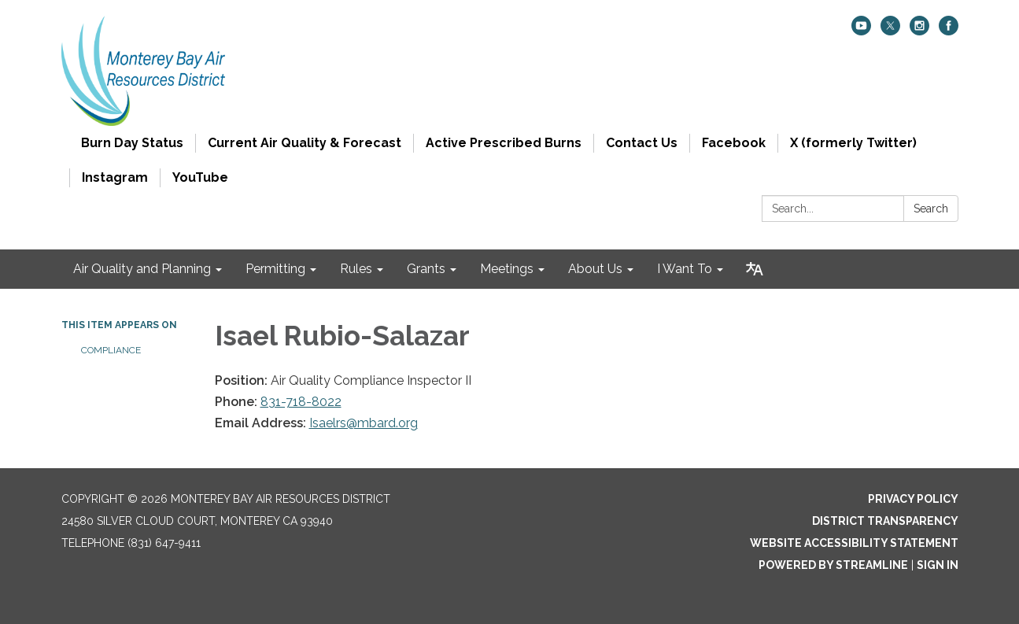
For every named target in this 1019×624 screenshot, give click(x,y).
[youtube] (861, 31)
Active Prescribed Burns (503, 142)
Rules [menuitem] (356, 268)
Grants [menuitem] (426, 268)
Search (931, 208)
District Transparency (885, 521)
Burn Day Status (132, 142)
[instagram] (919, 31)
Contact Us (641, 142)
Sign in (937, 565)
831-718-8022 (301, 401)
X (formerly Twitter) (853, 142)
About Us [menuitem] (595, 268)
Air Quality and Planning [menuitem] (142, 268)
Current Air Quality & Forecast (304, 142)
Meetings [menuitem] (506, 268)
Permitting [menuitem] (275, 268)
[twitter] (890, 31)
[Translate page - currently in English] (754, 269)
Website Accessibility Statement (854, 543)
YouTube (200, 177)
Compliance (111, 350)
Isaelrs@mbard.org (363, 422)
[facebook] (948, 31)
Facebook (734, 142)
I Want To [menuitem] (684, 268)
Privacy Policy (913, 499)
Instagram (115, 177)
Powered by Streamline (833, 565)
